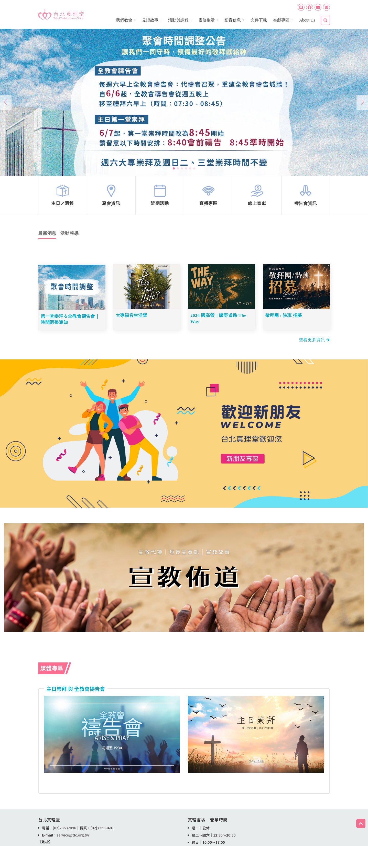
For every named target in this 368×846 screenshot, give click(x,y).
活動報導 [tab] (69, 235)
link (62, 196)
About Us (307, 20)
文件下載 (259, 20)
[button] (174, 168)
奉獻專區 (281, 20)
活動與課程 (178, 20)
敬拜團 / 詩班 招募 (283, 317)
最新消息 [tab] (47, 235)
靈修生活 (206, 20)
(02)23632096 (64, 828)
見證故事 (150, 20)
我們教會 (124, 20)
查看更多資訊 (314, 340)
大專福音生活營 (132, 317)
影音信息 (232, 20)
